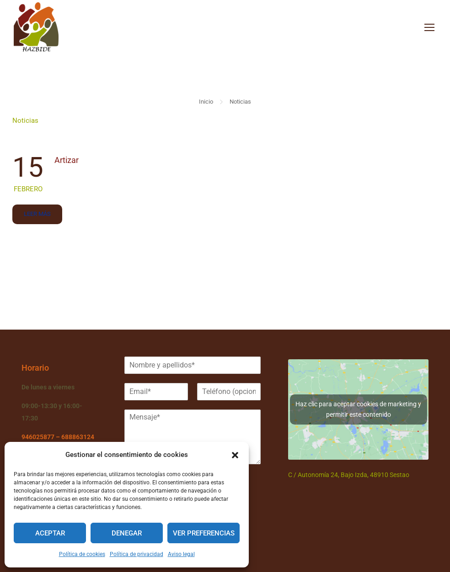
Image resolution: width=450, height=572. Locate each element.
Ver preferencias (204, 533)
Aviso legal (181, 554)
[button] (235, 455)
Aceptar (50, 533)
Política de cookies (82, 554)
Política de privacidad (136, 554)
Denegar (127, 533)
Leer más (37, 212)
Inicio (206, 103)
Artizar (66, 162)
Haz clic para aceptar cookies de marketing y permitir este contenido (358, 409)
